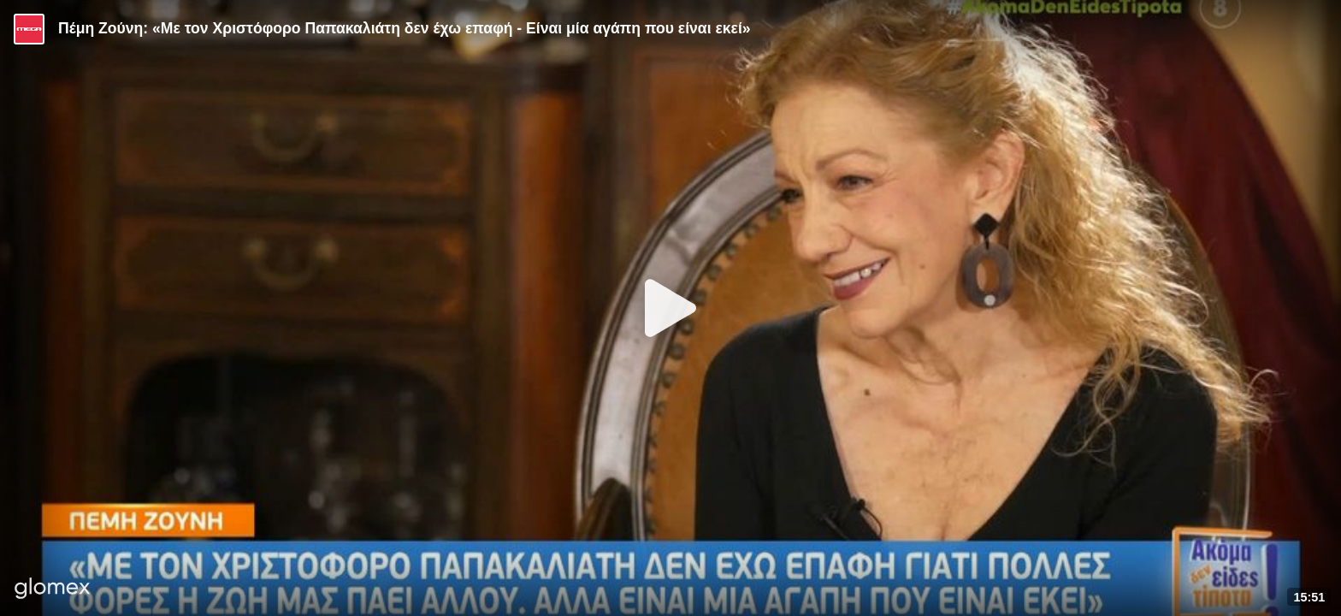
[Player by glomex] (53, 589)
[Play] (670, 308)
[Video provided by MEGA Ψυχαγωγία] (29, 29)
